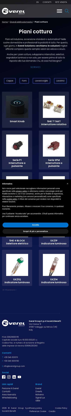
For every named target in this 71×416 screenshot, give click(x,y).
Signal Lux (40, 397)
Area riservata (9, 394)
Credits (52, 411)
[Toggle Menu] (59, 11)
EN (37, 2)
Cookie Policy (61, 408)
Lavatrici (60, 80)
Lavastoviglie (41, 80)
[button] (67, 183)
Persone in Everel (10, 388)
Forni (24, 80)
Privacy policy (35, 408)
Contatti (47, 2)
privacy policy (21, 191)
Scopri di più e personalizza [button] (35, 231)
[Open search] (67, 11)
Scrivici (36, 67)
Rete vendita (61, 2)
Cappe (9, 80)
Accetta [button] (35, 225)
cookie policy (12, 199)
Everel (38, 388)
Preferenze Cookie (37, 411)
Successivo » (11, 290)
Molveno (40, 394)
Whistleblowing (9, 397)
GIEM (38, 400)
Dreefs (39, 391)
